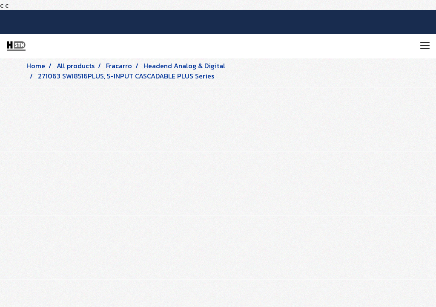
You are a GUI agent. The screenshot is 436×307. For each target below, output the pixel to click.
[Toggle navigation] (425, 46)
